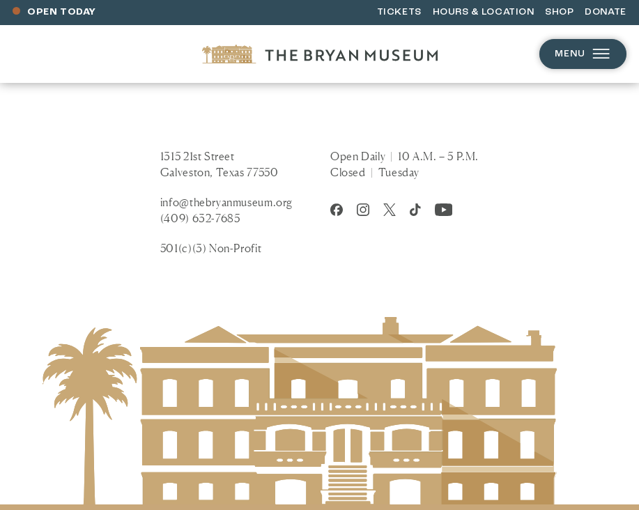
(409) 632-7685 (200, 218)
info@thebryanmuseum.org (226, 202)
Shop (559, 12)
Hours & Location (483, 12)
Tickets (399, 12)
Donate (605, 12)
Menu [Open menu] (583, 54)
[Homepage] (320, 54)
